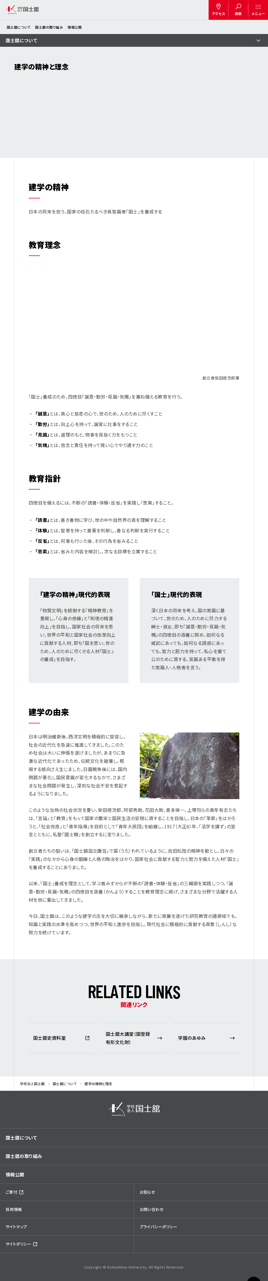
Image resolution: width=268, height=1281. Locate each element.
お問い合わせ (152, 1209)
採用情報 (14, 1209)
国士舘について (19, 27)
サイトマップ (16, 1226)
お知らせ (147, 1192)
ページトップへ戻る (254, 1269)
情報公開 (74, 27)
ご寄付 (11, 1192)
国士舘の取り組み (49, 27)
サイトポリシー (18, 1244)
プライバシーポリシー (159, 1226)
